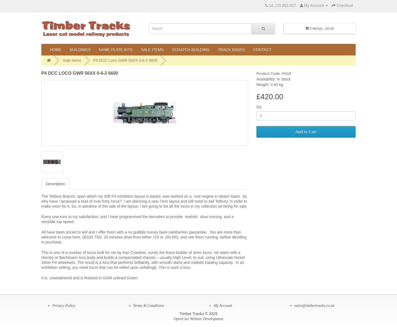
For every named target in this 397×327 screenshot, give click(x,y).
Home (55, 49)
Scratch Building (191, 49)
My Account (223, 306)
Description (55, 184)
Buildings (80, 49)
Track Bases (231, 49)
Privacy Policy (63, 306)
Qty (259, 107)
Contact (262, 49)
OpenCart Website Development (198, 319)
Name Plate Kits (116, 49)
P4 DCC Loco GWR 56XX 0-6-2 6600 (125, 60)
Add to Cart (306, 131)
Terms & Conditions (148, 306)
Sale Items (152, 49)
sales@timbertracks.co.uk (314, 306)
